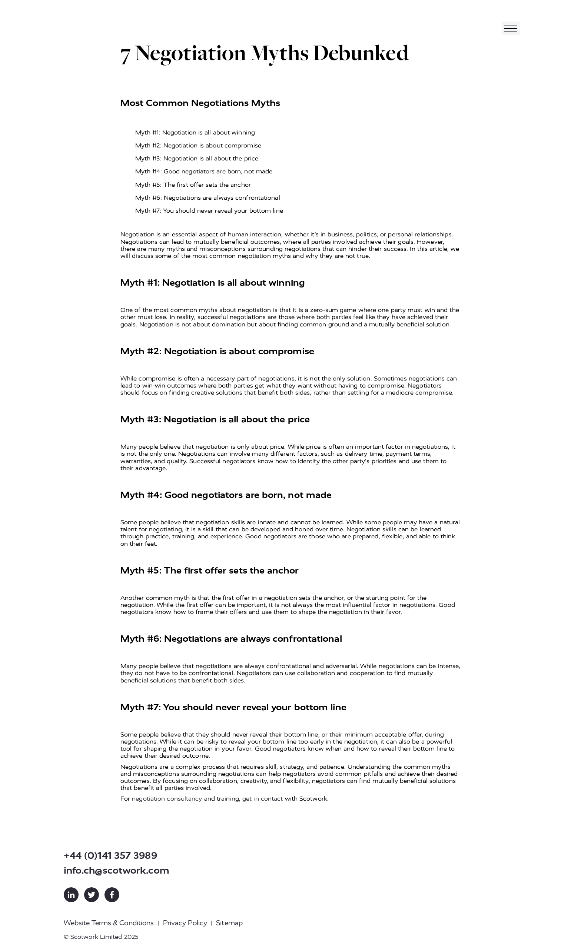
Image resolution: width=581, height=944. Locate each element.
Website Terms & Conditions (109, 923)
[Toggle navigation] (511, 28)
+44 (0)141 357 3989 (110, 855)
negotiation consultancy (167, 798)
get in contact (262, 798)
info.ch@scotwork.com (116, 870)
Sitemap (229, 923)
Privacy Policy (185, 923)
